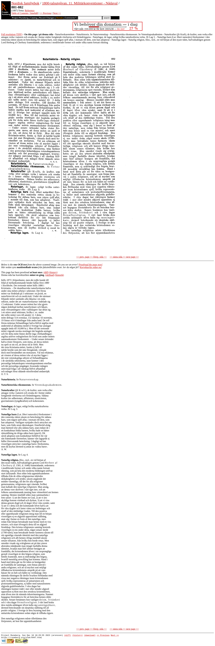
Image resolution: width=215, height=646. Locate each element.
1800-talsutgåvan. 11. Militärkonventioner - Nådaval (80, 3)
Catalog (33, 18)
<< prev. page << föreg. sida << (91, 257)
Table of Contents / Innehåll (24, 13)
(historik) (59, 275)
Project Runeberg (20, 18)
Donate (59, 18)
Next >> (57, 13)
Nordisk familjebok (25, 3)
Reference (29, 10)
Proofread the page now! (90, 264)
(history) (53, 272)
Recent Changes (47, 18)
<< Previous (45, 13)
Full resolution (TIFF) (11, 34)
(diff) (46, 272)
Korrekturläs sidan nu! (91, 267)
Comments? (70, 18)
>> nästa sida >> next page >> (124, 257)
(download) (90, 635)
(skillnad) (49, 275)
